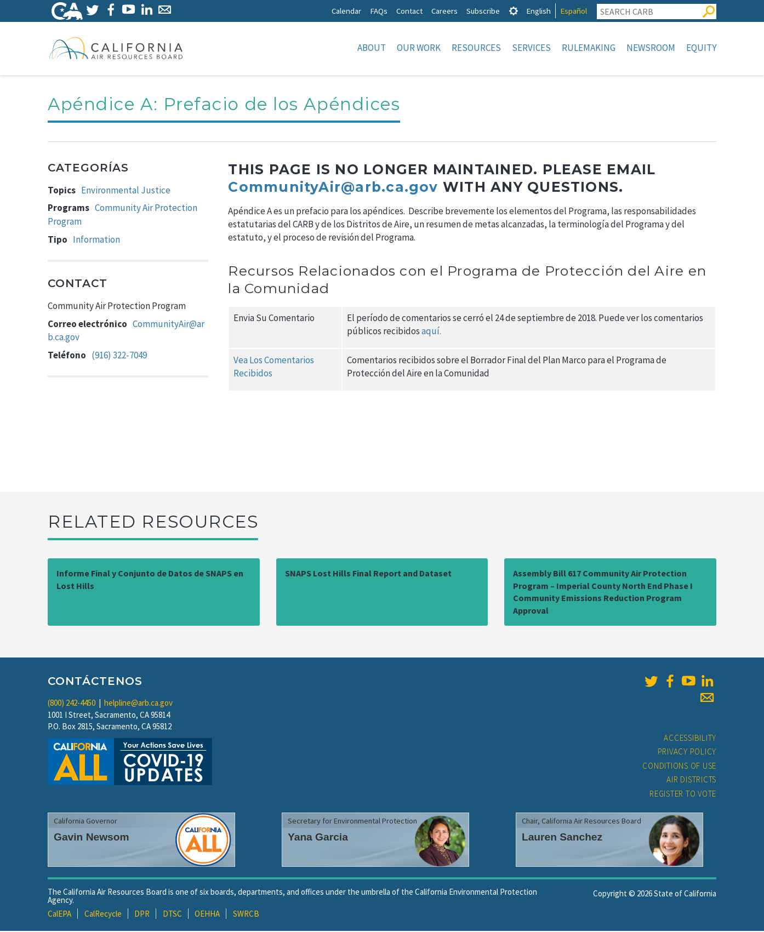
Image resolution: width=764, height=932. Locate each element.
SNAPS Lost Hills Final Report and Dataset (368, 574)
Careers (444, 10)
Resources (476, 48)
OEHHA (207, 915)
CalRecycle (103, 915)
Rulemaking (588, 48)
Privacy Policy (687, 752)
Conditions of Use (679, 767)
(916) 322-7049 (119, 356)
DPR (142, 915)
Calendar (346, 10)
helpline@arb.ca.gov (138, 704)
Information (96, 241)
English (538, 10)
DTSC (172, 915)
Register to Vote (682, 795)
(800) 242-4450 (71, 704)
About (371, 48)
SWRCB (246, 915)
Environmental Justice (125, 191)
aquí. (431, 332)
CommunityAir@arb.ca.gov (333, 188)
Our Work (419, 48)
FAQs (378, 10)
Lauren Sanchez (562, 838)
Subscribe (483, 10)
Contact (409, 10)
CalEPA (59, 915)
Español (573, 10)
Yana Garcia (318, 838)
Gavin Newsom (91, 838)
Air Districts (691, 780)
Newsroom (650, 48)
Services (531, 48)
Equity (701, 48)
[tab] (513, 10)
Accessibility (690, 739)
